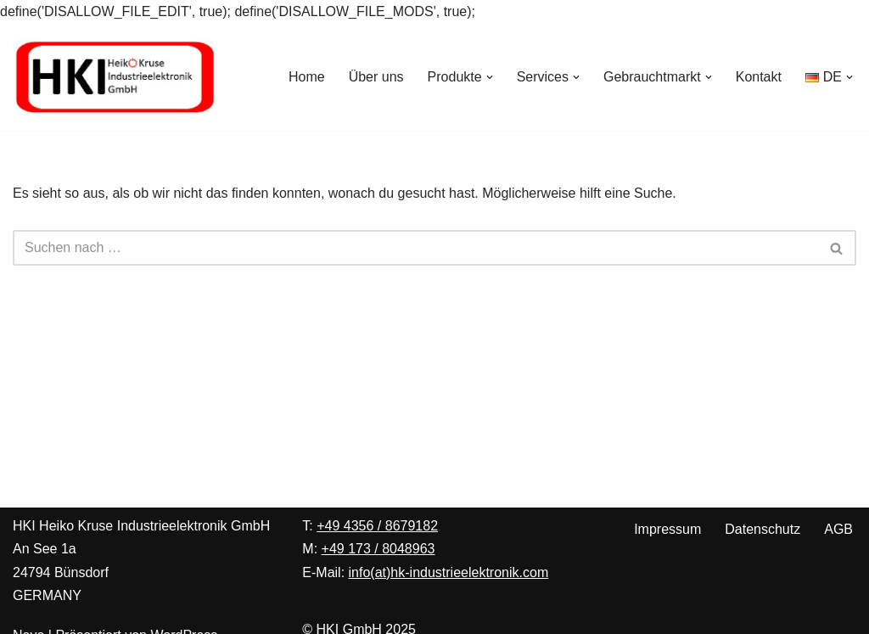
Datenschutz (762, 529)
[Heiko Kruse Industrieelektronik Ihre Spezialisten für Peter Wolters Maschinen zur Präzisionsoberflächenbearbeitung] (114, 76)
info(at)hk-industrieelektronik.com (449, 572)
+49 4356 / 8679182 (377, 526)
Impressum (667, 529)
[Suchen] (415, 248)
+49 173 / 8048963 (378, 548)
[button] (489, 77)
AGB (838, 529)
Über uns (376, 77)
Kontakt (759, 77)
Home (307, 77)
